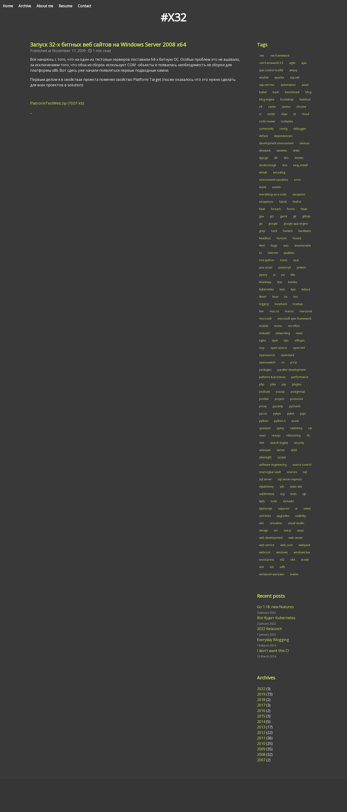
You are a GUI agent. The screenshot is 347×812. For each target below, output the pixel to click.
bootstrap (287, 99)
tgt (304, 494)
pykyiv (277, 413)
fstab (304, 209)
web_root (286, 545)
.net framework (279, 56)
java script (265, 267)
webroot (264, 552)
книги (294, 574)
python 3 (280, 421)
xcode (305, 560)
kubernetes (266, 289)
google (273, 224)
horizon (282, 238)
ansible (263, 77)
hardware (304, 231)
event (262, 187)
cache (272, 107)
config (283, 129)
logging (264, 304)
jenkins (301, 267)
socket (281, 457)
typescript (265, 508)
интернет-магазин (271, 574)
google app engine (296, 224)
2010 (261, 743)
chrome (301, 107)
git (294, 216)
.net (261, 56)
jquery (263, 275)
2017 (261, 705)
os (282, 362)
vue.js (287, 530)
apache (279, 77)
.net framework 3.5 (271, 63)
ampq (293, 70)
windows (282, 552)
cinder (271, 114)
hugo (274, 245)
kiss (279, 282)
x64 (292, 560)
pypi (303, 413)
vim (261, 523)
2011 (261, 738)
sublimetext (266, 494)
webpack (304, 545)
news (299, 333)
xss (272, 567)
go (261, 224)
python (263, 421)
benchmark (292, 92)
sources (292, 472)
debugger (299, 129)
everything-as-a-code (273, 194)
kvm (282, 289)
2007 (261, 759)
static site (296, 487)
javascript (284, 267)
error (297, 180)
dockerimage (267, 165)
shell (294, 450)
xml (261, 567)
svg (282, 494)
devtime (281, 150)
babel (263, 92)
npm (275, 340)
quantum (265, 428)
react (262, 435)
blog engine (266, 99)
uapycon (283, 508)
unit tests (265, 516)
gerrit (283, 216)
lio (285, 297)
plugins (296, 384)
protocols (296, 399)
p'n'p (293, 362)
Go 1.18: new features (275, 606)
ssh (282, 487)
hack (274, 231)
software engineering (273, 465)
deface (263, 136)
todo (274, 501)
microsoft (265, 319)
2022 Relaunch (269, 628)
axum (305, 85)
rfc (308, 435)
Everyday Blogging (273, 639)
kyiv (293, 289)
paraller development (291, 370)
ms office (294, 326)
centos (286, 107)
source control (301, 465)
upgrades (283, 516)
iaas (286, 245)
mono (278, 326)
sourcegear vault (270, 472)
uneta (307, 508)
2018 (261, 699)
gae (261, 216)
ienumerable (302, 245)
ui (296, 508)
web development (271, 538)
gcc (272, 216)
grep (262, 231)
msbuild (264, 333)
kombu (292, 282)
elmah (263, 172)
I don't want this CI (273, 650)
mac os (274, 311)
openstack (287, 355)
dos (284, 165)
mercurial (306, 311)
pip (284, 384)
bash (276, 92)
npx (286, 340)
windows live (302, 552)
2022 (261, 688)
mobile (263, 326)
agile (292, 63)
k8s (293, 275)
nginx (262, 340)
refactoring (293, 435)
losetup (298, 304)
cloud (305, 114)
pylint (290, 413)
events (276, 187)
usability (300, 516)
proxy (263, 406)
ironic (283, 260)
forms (291, 209)
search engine (279, 443)
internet (273, 253)
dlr (276, 158)
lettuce (306, 289)
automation (288, 85)
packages (265, 370)
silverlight (265, 457)
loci (295, 297)
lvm (261, 311)
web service (266, 545)
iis (260, 253)
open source (279, 348)
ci (260, 114)
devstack (265, 150)
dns (286, 158)
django (263, 158)
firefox (297, 202)
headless (265, 238)
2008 (261, 754)
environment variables (273, 180)
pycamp (278, 406)
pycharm (294, 406)
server (281, 450)
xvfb (282, 567)
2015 (261, 716)
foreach (276, 209)
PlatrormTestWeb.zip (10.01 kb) (57, 103)
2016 (261, 710)
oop (262, 348)
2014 (261, 721)
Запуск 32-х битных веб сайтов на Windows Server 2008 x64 (108, 44)
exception (298, 194)
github (306, 216)
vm (276, 530)
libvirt (262, 297)
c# (260, 107)
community (266, 129)
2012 (261, 732)
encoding (279, 172)
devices (304, 143)
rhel (261, 443)
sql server (265, 479)
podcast (264, 392)
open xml (299, 348)
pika (273, 384)
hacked (287, 231)
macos (289, 311)
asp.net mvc (267, 85)
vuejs (300, 530)
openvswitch (267, 362)
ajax (304, 63)
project (279, 399)
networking (283, 333)
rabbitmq (296, 428)
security (299, 443)
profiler (264, 399)
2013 (261, 727)
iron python (266, 260)
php (261, 384)
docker (299, 158)
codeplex (287, 121)
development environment (276, 143)
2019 (261, 694)
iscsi (296, 260)
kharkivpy (265, 282)
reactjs (276, 435)
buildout (305, 99)
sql (305, 472)
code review (267, 121)
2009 (261, 749)
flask (262, 209)
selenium (265, 450)
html (262, 245)
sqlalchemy (266, 487)
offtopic (299, 340)
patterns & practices (272, 377)
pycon (263, 413)
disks (296, 150)
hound (297, 238)
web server (296, 538)
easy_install (300, 165)
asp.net (295, 77)
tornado (288, 501)
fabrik (283, 202)
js (274, 275)
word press (266, 560)
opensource (267, 355)
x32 (282, 560)
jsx (283, 275)
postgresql (298, 392)
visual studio (296, 523)
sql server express (290, 479)
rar (310, 428)
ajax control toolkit (271, 70)
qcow (295, 421)
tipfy (262, 501)
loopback (281, 304)
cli (294, 114)
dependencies (283, 136)
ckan (284, 114)
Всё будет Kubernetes (276, 617)
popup (280, 392)
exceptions (266, 202)
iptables (289, 253)
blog (308, 92)
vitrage (263, 530)
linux (275, 297)
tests (293, 494)
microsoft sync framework (294, 319)
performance (299, 377)
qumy (280, 428)
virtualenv (276, 523)
